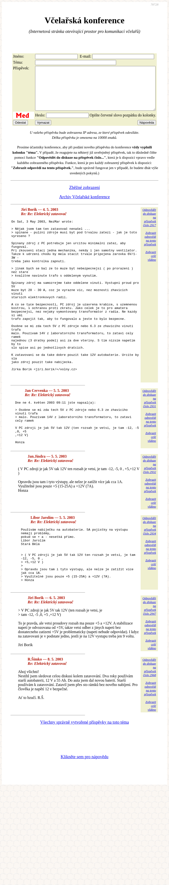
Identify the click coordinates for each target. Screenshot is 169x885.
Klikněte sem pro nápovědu (84, 817)
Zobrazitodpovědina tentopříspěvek (150, 247)
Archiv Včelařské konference (84, 205)
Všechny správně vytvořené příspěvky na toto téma (84, 782)
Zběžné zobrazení (84, 196)
